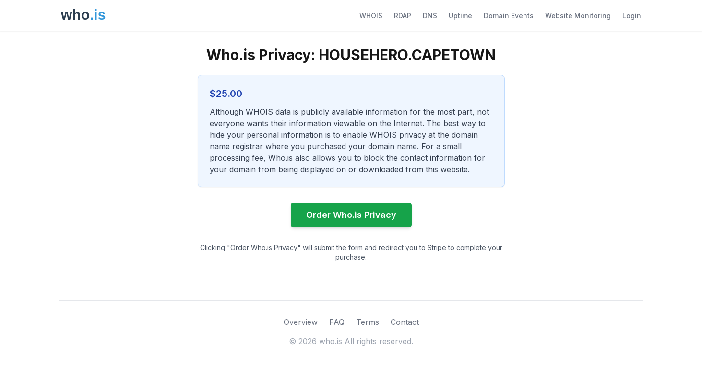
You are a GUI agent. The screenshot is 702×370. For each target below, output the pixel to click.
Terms (367, 322)
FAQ (337, 322)
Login (631, 16)
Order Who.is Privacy (351, 215)
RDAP (402, 16)
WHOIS (370, 16)
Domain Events (509, 16)
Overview (301, 322)
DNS (430, 16)
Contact (405, 322)
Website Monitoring (578, 16)
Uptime (460, 16)
